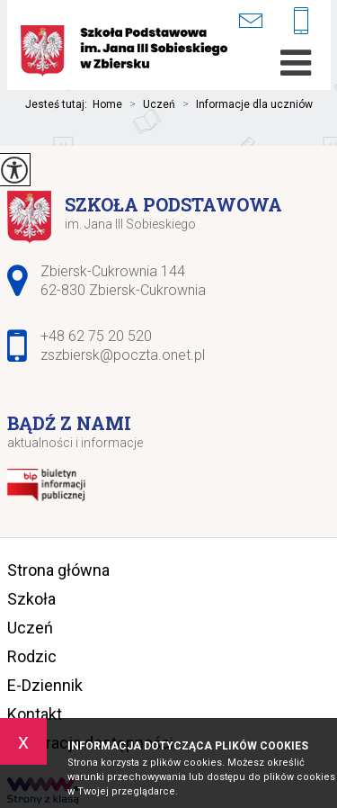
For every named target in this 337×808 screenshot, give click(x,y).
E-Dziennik (45, 685)
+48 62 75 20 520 (301, 22)
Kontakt (34, 714)
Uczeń (148, 104)
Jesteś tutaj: (59, 104)
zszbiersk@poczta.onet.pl (250, 20)
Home (107, 104)
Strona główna (58, 570)
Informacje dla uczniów (244, 104)
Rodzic (32, 656)
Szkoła (31, 598)
